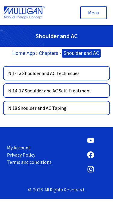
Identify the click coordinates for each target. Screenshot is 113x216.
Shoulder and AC (81, 53)
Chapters (48, 53)
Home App (23, 53)
